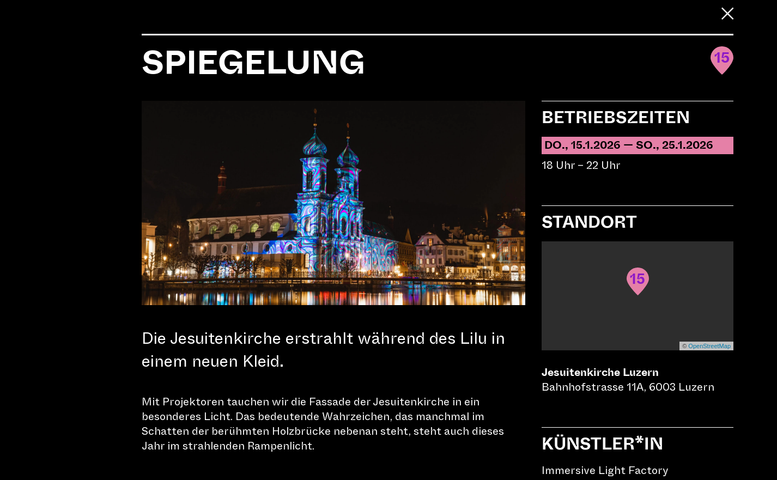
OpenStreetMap (709, 346)
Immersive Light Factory (605, 470)
